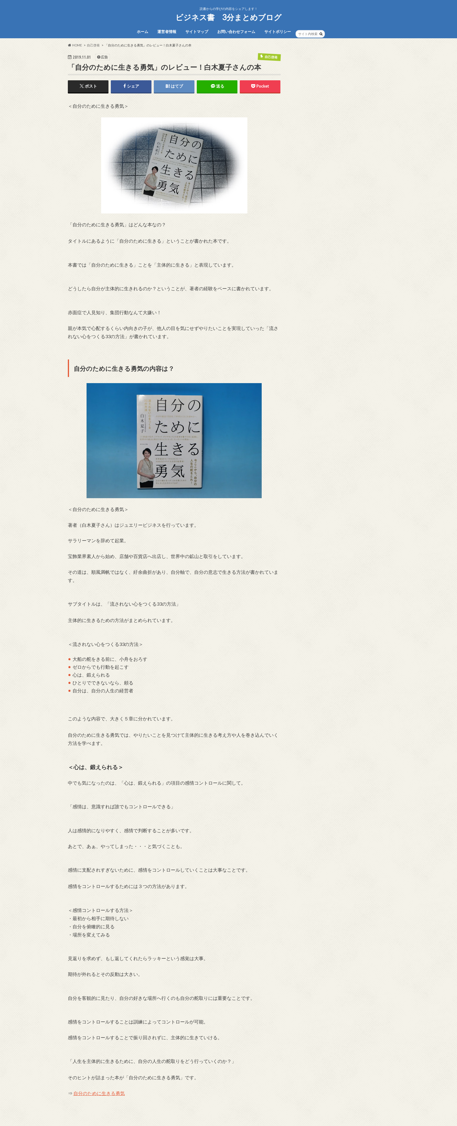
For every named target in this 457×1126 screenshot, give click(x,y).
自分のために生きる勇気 (99, 1093)
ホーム (142, 31)
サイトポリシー (277, 31)
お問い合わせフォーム (236, 31)
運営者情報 (166, 31)
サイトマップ (196, 31)
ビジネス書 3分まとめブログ (228, 17)
